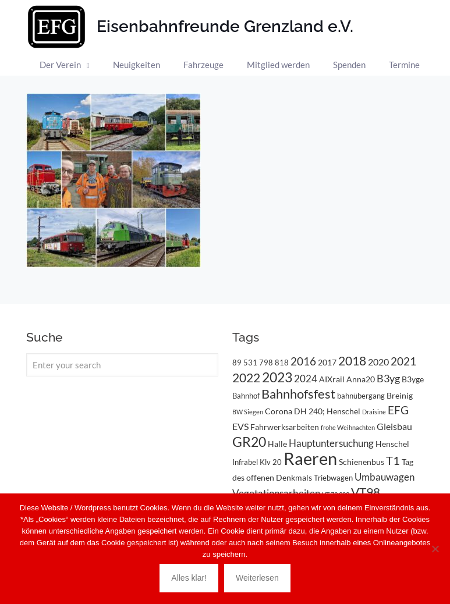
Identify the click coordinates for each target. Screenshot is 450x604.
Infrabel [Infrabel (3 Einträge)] (245, 462)
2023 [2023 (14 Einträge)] (277, 377)
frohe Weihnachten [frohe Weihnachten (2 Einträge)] (348, 427)
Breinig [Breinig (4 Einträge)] (400, 395)
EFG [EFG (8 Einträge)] (398, 410)
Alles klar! (189, 577)
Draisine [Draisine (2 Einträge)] (374, 411)
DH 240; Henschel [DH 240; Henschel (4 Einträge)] (327, 411)
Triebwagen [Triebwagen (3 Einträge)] (333, 477)
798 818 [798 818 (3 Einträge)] (274, 362)
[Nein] (435, 549)
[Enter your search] (122, 364)
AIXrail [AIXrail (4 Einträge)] (332, 379)
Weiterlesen (257, 577)
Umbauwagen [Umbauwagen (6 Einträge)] (384, 477)
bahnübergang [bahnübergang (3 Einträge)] (361, 395)
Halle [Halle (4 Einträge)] (277, 444)
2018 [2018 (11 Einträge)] (352, 360)
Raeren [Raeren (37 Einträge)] (310, 458)
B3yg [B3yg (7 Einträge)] (388, 378)
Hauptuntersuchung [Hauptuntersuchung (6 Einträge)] (331, 443)
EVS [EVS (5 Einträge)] (240, 426)
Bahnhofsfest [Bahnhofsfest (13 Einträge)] (298, 394)
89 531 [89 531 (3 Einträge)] (244, 362)
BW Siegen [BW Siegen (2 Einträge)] (247, 411)
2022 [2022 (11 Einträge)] (246, 377)
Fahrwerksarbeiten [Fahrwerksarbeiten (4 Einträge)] (284, 427)
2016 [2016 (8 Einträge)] (303, 361)
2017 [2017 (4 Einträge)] (327, 362)
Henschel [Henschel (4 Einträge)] (392, 444)
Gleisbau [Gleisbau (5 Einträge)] (394, 426)
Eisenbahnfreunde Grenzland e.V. (225, 26)
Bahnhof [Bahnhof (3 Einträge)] (246, 395)
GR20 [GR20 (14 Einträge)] (249, 442)
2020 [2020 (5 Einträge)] (378, 361)
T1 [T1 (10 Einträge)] (393, 460)
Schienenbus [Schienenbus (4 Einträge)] (361, 462)
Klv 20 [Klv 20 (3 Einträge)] (271, 462)
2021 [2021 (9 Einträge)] (403, 361)
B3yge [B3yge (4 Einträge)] (413, 379)
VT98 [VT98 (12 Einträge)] (365, 492)
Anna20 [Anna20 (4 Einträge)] (360, 379)
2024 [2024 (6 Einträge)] (305, 378)
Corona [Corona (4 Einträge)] (278, 411)
